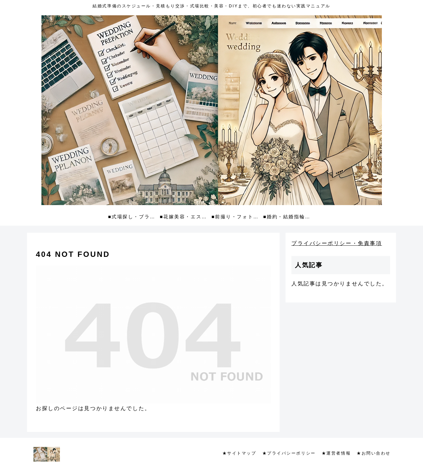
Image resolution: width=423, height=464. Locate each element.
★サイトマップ (239, 453)
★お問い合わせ (374, 453)
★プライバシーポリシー (289, 453)
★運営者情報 (336, 453)
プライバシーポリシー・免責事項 (336, 243)
